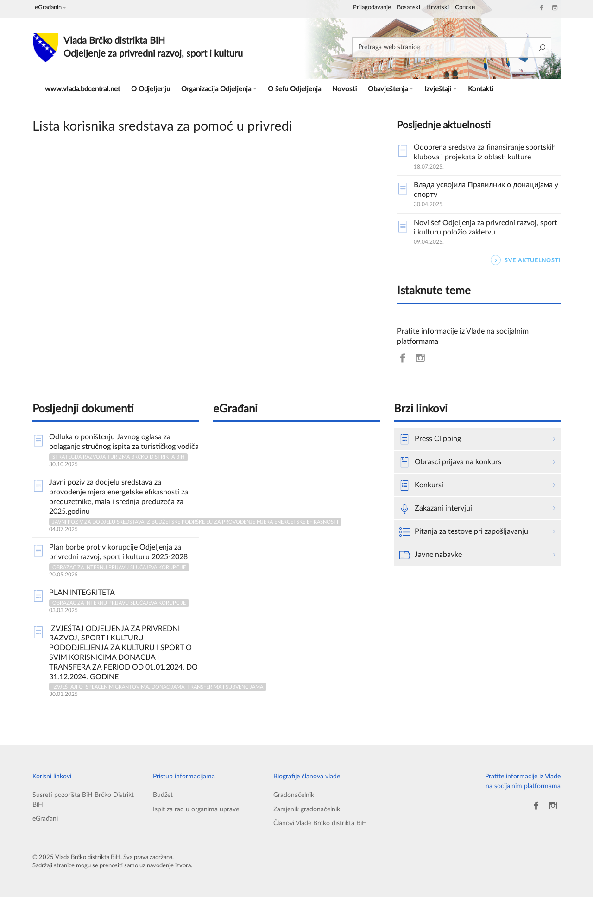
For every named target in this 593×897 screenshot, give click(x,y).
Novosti (344, 89)
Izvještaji (440, 89)
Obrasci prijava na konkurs (450, 462)
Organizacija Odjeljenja (218, 89)
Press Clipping (430, 439)
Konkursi (421, 485)
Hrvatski (437, 8)
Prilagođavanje (372, 8)
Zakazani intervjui (435, 509)
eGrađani (45, 818)
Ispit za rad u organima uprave (196, 809)
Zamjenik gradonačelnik (306, 809)
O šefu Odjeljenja (294, 89)
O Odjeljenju (150, 89)
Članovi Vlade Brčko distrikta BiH (320, 823)
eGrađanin (50, 8)
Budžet (163, 794)
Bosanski (408, 8)
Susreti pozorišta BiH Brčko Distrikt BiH (83, 799)
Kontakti (480, 89)
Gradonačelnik (293, 794)
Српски (465, 8)
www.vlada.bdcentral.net (82, 89)
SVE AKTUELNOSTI (526, 260)
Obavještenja (390, 89)
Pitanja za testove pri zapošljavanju (463, 532)
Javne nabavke (430, 555)
